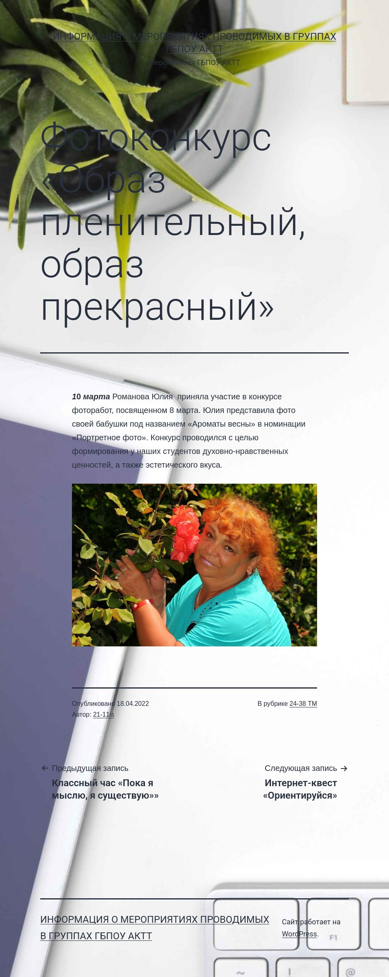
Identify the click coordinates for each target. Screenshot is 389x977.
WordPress (299, 934)
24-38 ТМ (303, 703)
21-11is (103, 714)
